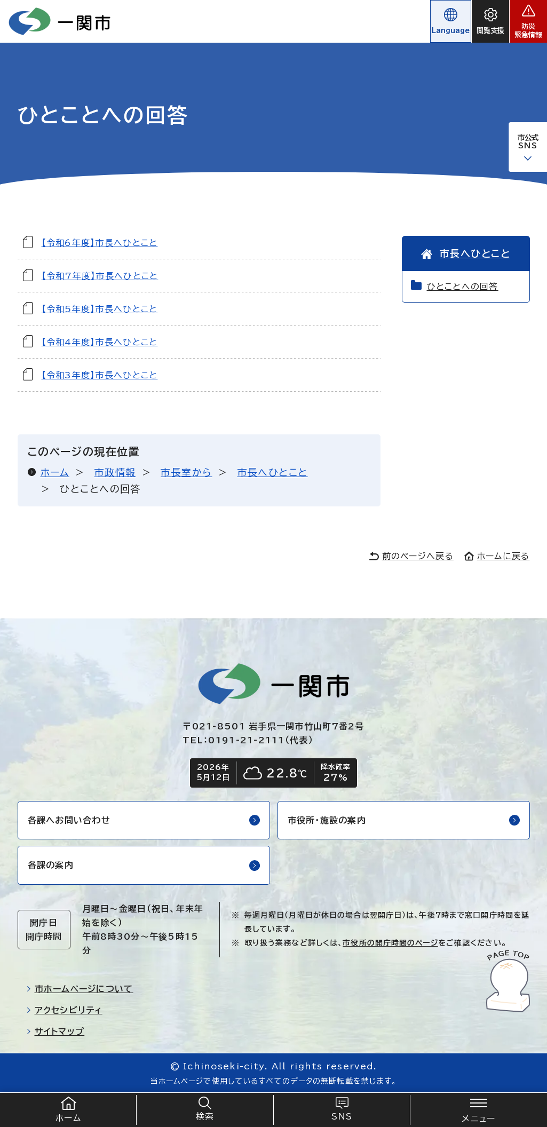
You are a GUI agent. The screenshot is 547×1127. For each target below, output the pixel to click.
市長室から (186, 472)
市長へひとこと (272, 472)
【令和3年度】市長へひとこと (100, 375)
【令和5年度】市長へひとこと (100, 309)
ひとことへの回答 (462, 286)
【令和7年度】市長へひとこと (100, 276)
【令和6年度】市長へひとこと (100, 243)
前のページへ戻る (411, 556)
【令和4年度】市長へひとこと (100, 342)
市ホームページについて (79, 989)
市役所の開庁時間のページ (390, 943)
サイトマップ (55, 1031)
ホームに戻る (497, 556)
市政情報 (115, 472)
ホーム (55, 472)
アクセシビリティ (64, 1010)
